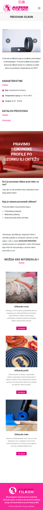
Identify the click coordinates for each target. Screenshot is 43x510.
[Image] (21, 460)
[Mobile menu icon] (39, 8)
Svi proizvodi (6, 120)
